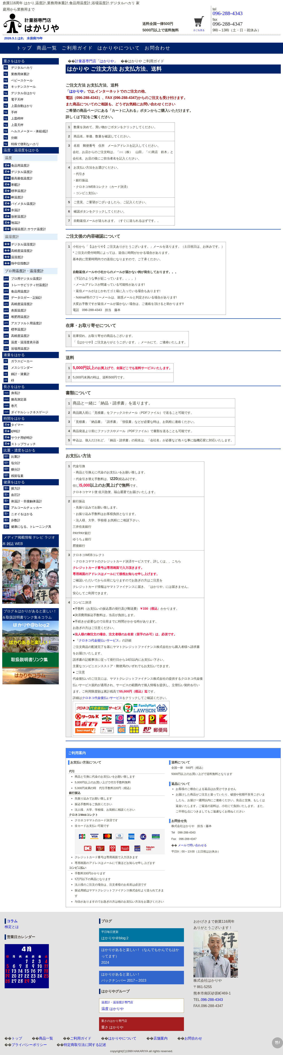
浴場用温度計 (20, 348)
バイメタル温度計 (23, 203)
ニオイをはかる (22, 514)
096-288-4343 (227, 13)
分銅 (14, 137)
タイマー (17, 425)
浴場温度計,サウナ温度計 (28, 229)
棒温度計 (17, 197)
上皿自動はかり (22, 106)
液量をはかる (14, 355)
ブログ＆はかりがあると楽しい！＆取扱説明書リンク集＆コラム (29, 614)
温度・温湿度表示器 (25, 342)
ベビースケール (22, 80)
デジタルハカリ (22, 67)
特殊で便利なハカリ (25, 144)
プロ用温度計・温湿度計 (24, 271)
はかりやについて (119, 47)
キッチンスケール (23, 86)
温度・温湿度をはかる (21, 150)
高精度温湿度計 (22, 250)
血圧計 (15, 495)
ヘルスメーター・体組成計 (29, 131)
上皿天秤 (17, 125)
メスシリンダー (22, 367)
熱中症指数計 (20, 263)
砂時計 (15, 431)
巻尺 (14, 406)
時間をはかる (14, 418)
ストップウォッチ (23, 444)
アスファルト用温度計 (26, 323)
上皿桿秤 (17, 118)
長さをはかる (14, 387)
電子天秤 (17, 99)
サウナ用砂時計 (22, 437)
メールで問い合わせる (192, 845)
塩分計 (15, 463)
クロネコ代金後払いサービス (99, 640)
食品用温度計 (20, 165)
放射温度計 (19, 216)
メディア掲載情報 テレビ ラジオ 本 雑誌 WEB (28, 540)
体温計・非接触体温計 (26, 501)
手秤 (14, 112)
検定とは (12, 927)
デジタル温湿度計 (23, 244)
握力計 (15, 488)
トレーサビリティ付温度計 (29, 285)
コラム (12, 921)
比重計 (15, 456)
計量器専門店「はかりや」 (96, 61)
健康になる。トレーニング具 (31, 526)
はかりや (76, 91)
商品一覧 (47, 47)
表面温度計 (19, 310)
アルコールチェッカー (26, 507)
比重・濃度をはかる (19, 450)
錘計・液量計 (20, 374)
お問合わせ (158, 47)
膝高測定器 (19, 399)
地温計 (15, 222)
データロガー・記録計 (26, 297)
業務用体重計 (20, 74)
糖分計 (15, 469)
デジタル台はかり (23, 93)
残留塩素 (17, 476)
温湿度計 (17, 257)
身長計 (15, 393)
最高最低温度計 (22, 178)
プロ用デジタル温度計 (26, 278)
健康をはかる (14, 482)
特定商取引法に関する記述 (85, 1045)
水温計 (15, 210)
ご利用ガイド (77, 47)
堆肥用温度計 (20, 317)
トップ (24, 47)
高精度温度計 (20, 336)
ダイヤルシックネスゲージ (29, 412)
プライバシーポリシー (29, 1045)
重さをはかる (14, 61)
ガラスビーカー (22, 361)
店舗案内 (160, 1038)
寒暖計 (15, 184)
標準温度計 (19, 191)
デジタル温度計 (22, 172)
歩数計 (15, 520)
